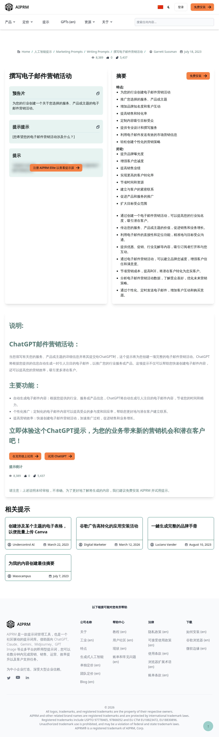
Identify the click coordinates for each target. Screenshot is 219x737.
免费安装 (202, 7)
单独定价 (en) (90, 665)
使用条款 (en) (158, 653)
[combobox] (174, 22)
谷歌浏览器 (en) (198, 640)
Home (26, 52)
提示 (46, 22)
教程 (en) (119, 631)
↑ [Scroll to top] (208, 726)
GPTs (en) (68, 22)
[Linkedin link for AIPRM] (28, 678)
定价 (28, 22)
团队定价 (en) (90, 673)
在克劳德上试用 (26, 456)
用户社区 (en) (123, 640)
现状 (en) (119, 648)
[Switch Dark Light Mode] (168, 7)
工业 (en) (87, 640)
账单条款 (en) (158, 675)
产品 (10, 22)
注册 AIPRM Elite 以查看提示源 (56, 168)
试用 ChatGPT (60, 456)
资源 (90, 22)
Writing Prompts (98, 52)
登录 (181, 7)
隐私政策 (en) (158, 631)
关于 (107, 22)
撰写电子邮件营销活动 (129, 52)
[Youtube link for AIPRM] (18, 678)
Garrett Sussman (165, 52)
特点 (83, 648)
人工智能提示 (43, 52)
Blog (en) (87, 681)
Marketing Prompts (69, 52)
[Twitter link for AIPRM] (9, 678)
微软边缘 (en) (196, 648)
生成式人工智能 (92, 656)
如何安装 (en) (196, 631)
